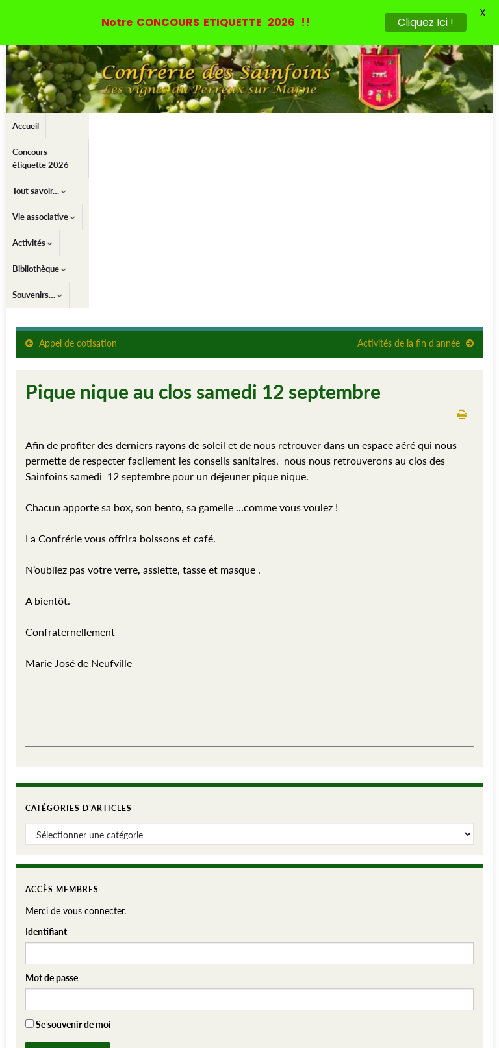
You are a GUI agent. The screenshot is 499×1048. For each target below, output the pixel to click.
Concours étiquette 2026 (99, 126)
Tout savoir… (187, 126)
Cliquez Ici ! (426, 22)
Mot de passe (51, 815)
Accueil (25, 126)
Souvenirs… (451, 126)
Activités (324, 126)
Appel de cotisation (78, 180)
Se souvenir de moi (68, 862)
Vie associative (258, 126)
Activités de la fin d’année (408, 180)
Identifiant (46, 769)
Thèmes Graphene (122, 1032)
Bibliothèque (385, 126)
